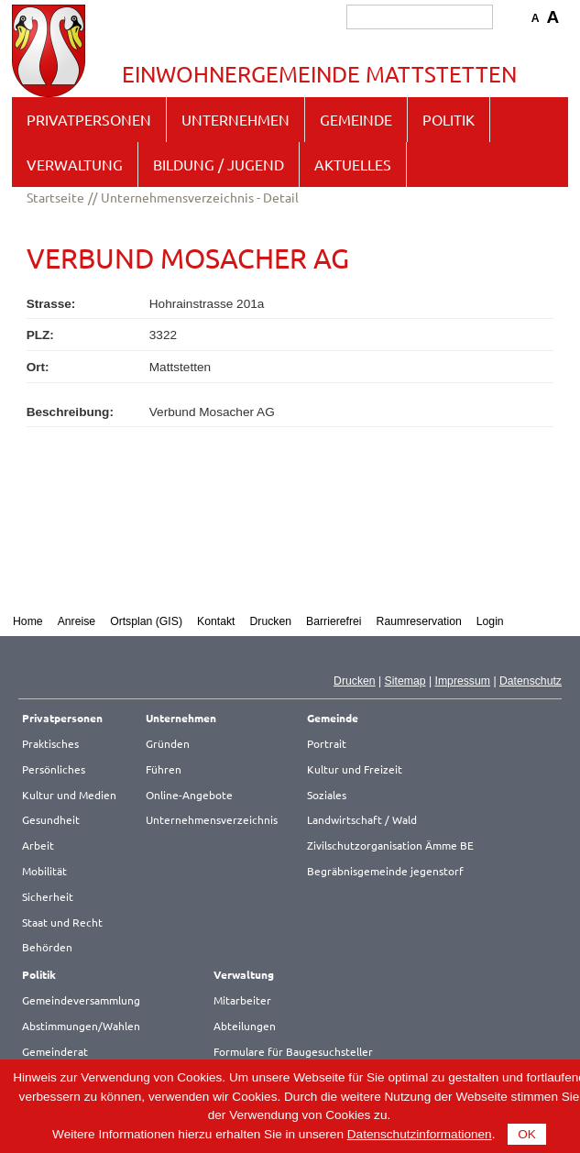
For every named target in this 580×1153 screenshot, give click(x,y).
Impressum (462, 681)
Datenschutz (530, 681)
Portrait (326, 743)
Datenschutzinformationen (419, 1134)
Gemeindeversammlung (81, 1000)
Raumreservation (419, 621)
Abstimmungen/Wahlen (81, 1025)
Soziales (326, 794)
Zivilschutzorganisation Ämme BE (390, 845)
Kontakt (216, 621)
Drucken (271, 621)
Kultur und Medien (69, 794)
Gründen (168, 743)
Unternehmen (235, 119)
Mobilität (44, 870)
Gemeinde (356, 119)
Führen (163, 769)
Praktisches (50, 743)
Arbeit (38, 845)
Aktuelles (352, 164)
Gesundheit (51, 819)
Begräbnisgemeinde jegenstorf (385, 870)
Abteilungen (244, 1025)
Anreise (76, 621)
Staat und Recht (62, 922)
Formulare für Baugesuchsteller (293, 1051)
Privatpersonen (89, 119)
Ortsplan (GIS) (146, 621)
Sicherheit (47, 896)
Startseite (55, 197)
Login (490, 621)
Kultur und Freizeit (354, 769)
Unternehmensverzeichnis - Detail (200, 197)
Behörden (47, 946)
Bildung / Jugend (218, 164)
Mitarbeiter (242, 1000)
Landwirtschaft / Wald (362, 819)
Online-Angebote (189, 794)
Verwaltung (75, 164)
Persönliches (53, 769)
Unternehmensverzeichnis (212, 819)
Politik (448, 119)
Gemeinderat (55, 1051)
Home (28, 621)
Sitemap (405, 681)
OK (527, 1134)
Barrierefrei (334, 621)
